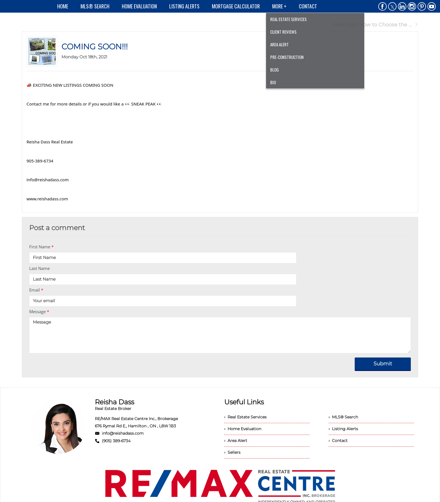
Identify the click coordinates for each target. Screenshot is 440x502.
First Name (41, 246)
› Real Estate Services (245, 417)
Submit (382, 364)
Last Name (39, 268)
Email (36, 290)
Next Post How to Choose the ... (375, 25)
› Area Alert (235, 440)
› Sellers (232, 452)
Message (39, 311)
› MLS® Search (343, 417)
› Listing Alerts (343, 428)
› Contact (338, 440)
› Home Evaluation (242, 428)
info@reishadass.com (123, 433)
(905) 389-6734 (116, 440)
